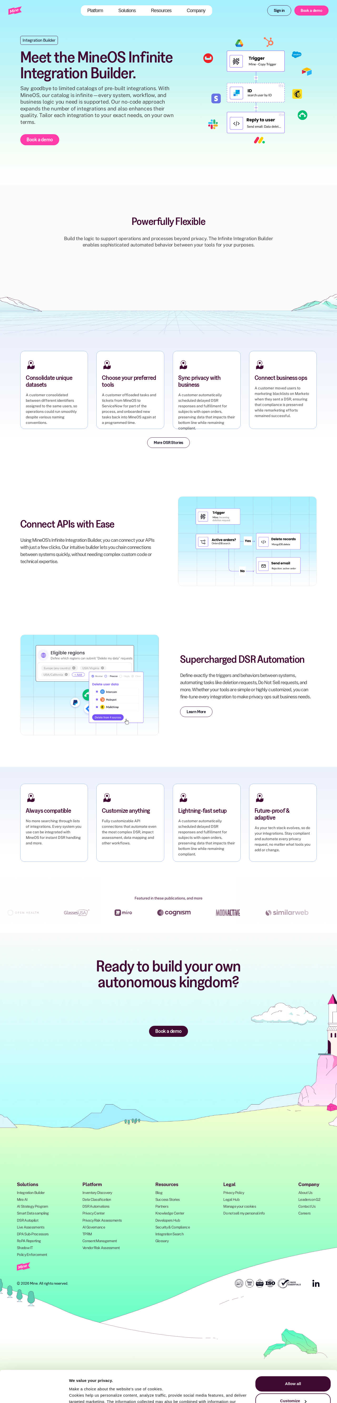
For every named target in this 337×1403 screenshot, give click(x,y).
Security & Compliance (172, 1227)
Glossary (161, 1241)
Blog (158, 1193)
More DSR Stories (168, 442)
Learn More (196, 711)
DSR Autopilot (27, 1220)
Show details (81, 1392)
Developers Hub (167, 1220)
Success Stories (167, 1199)
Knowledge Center (169, 1213)
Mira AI (22, 1199)
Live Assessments (30, 1227)
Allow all (293, 1354)
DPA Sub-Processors (32, 1234)
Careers (304, 1213)
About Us (305, 1193)
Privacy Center (93, 1213)
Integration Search (169, 1234)
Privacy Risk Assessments (102, 1220)
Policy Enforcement (32, 1254)
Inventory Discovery (97, 1193)
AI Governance (93, 1227)
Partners (161, 1206)
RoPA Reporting (29, 1241)
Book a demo (311, 10)
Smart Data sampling (33, 1213)
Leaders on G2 (309, 1199)
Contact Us (306, 1206)
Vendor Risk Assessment (101, 1248)
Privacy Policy (233, 1193)
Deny (293, 1388)
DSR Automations (96, 1206)
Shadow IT (25, 1248)
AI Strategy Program (32, 1206)
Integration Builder (31, 1193)
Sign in (279, 10)
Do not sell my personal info (244, 1213)
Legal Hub (231, 1199)
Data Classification (96, 1199)
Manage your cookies (239, 1206)
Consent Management (99, 1241)
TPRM (87, 1234)
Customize (293, 1371)
